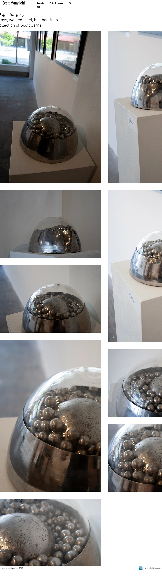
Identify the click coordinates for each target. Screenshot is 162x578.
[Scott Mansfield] (17, 3)
